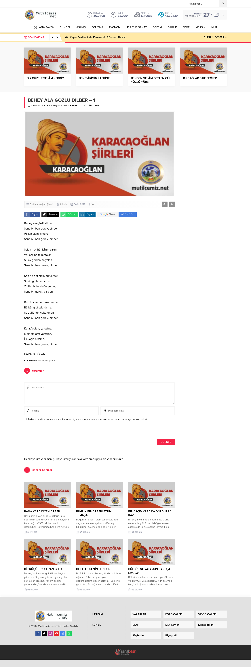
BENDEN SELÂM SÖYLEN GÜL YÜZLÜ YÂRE (151, 80)
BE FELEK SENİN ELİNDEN (93, 569)
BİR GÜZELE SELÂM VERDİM (45, 78)
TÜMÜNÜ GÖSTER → (215, 37)
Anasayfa (34, 105)
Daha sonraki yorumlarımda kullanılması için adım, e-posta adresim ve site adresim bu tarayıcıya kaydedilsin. (88, 419)
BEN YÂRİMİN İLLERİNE (94, 78)
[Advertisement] (203, 154)
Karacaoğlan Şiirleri (45, 360)
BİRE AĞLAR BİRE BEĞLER (200, 78)
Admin (63, 204)
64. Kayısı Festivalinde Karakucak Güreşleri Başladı (96, 37)
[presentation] (49, 431)
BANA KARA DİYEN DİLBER (42, 511)
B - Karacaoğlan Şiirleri (55, 105)
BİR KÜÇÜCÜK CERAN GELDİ (43, 569)
